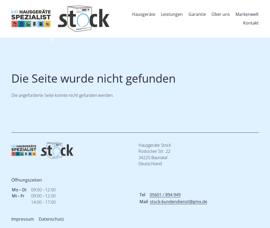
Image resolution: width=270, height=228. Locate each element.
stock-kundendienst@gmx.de (178, 202)
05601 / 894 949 (165, 195)
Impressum (22, 219)
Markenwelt (247, 14)
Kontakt (251, 23)
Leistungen (172, 14)
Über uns (220, 14)
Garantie (197, 14)
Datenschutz (51, 219)
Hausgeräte (143, 14)
